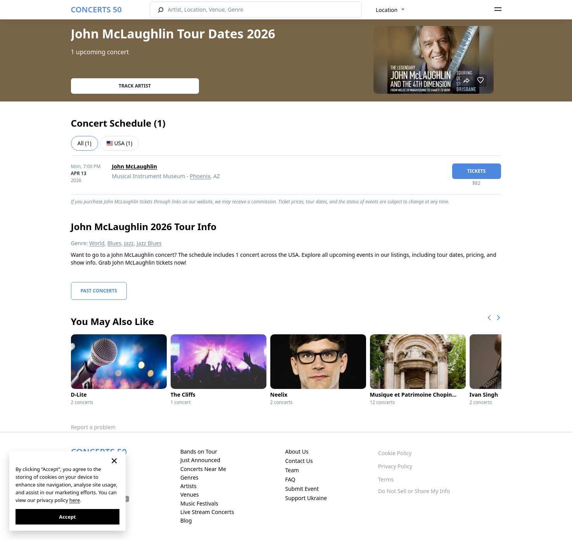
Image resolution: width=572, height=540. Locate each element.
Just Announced (200, 460)
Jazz (129, 243)
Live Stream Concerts (207, 512)
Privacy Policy (395, 466)
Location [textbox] (386, 10)
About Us (296, 451)
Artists (188, 486)
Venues (189, 494)
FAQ (290, 479)
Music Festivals (199, 503)
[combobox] (390, 10)
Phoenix (200, 176)
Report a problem (93, 427)
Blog (186, 520)
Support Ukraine (306, 498)
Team (292, 470)
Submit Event (302, 488)
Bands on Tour (198, 451)
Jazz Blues (149, 243)
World (96, 243)
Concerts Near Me (203, 469)
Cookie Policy (394, 453)
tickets (476, 171)
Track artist (135, 86)
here (74, 500)
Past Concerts (99, 290)
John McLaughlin (134, 166)
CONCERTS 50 (96, 9)
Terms (386, 479)
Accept (67, 516)
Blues (114, 243)
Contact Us (299, 460)
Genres (189, 477)
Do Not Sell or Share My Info (414, 491)
